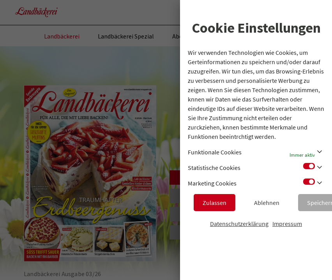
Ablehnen (266, 202)
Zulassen (214, 202)
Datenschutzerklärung (239, 224)
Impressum (287, 224)
